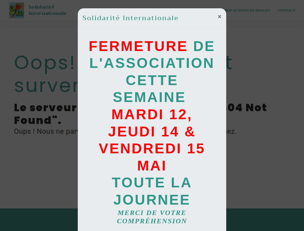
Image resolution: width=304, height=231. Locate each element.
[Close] (219, 16)
